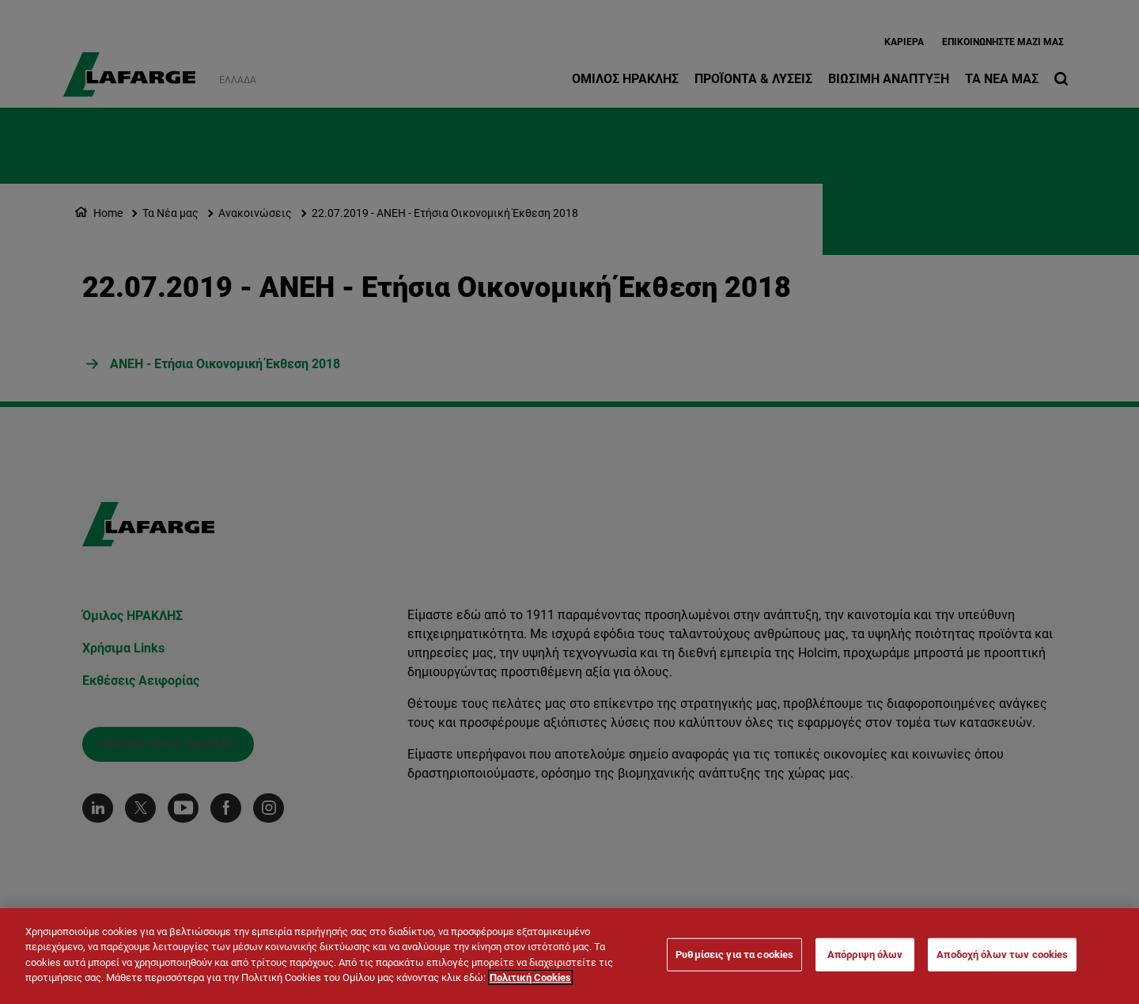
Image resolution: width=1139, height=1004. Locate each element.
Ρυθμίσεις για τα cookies (734, 956)
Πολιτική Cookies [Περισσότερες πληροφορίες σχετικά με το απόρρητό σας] (530, 980)
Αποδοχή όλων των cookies (1002, 956)
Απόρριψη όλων (865, 956)
